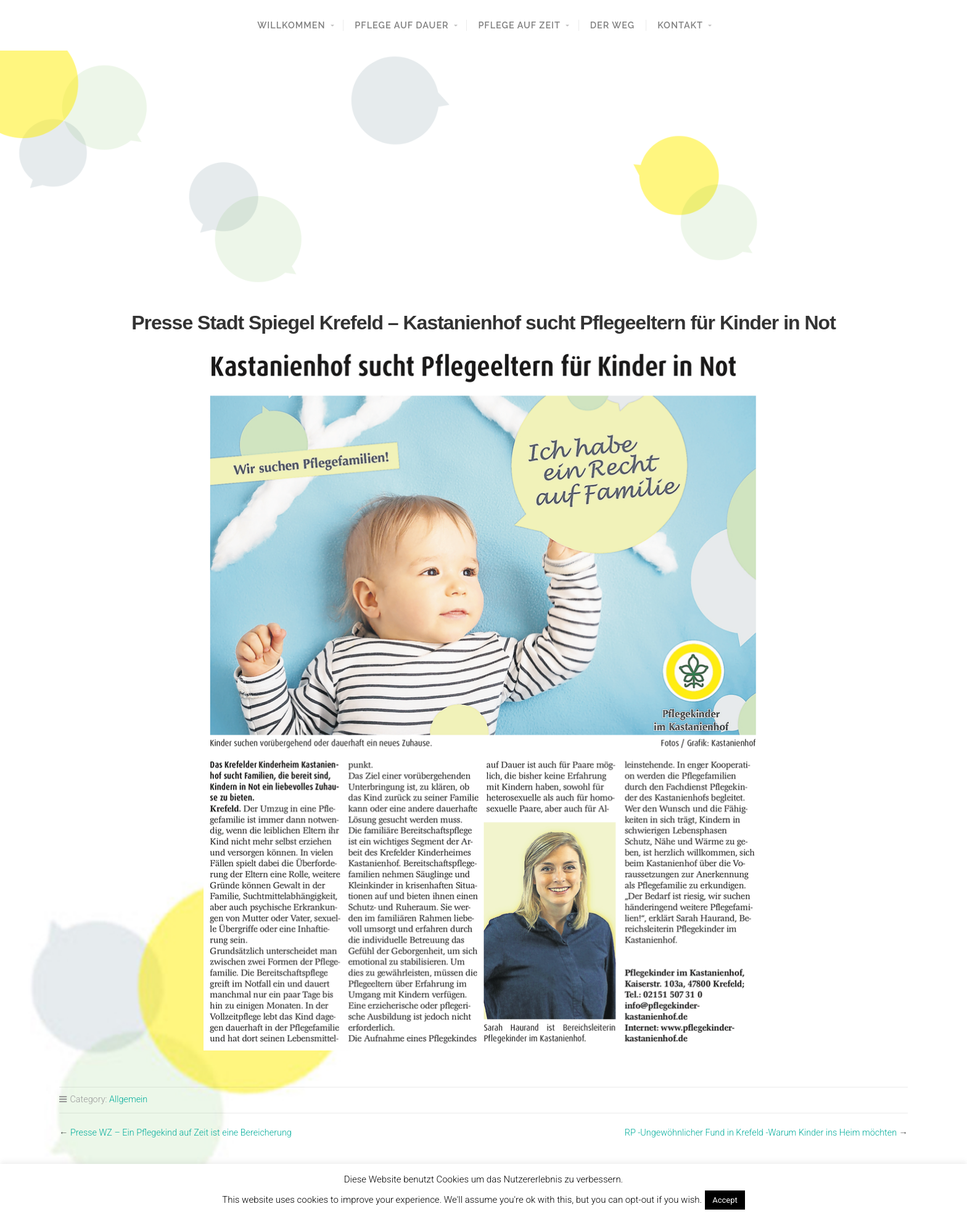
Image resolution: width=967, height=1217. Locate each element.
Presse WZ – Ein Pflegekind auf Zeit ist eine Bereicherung (181, 1133)
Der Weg (612, 25)
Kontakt (680, 25)
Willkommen (291, 25)
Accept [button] (725, 1200)
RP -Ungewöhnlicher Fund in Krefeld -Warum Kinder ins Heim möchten (761, 1133)
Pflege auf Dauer (401, 25)
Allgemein (128, 1099)
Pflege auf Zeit (519, 25)
